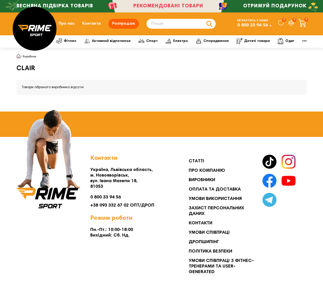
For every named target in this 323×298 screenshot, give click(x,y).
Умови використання (215, 199)
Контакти (91, 24)
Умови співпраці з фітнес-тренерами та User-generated (221, 266)
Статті (196, 161)
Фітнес (68, 41)
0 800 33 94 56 (252, 25)
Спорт (156, 41)
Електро (188, 41)
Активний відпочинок (112, 41)
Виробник (29, 56)
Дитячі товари (271, 41)
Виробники (202, 180)
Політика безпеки (210, 251)
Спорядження (227, 41)
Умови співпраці (209, 232)
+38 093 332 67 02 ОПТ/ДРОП (122, 205)
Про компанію (207, 170)
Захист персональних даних (216, 211)
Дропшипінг (204, 242)
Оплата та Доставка (215, 189)
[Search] (181, 24)
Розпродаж (123, 24)
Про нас (66, 24)
